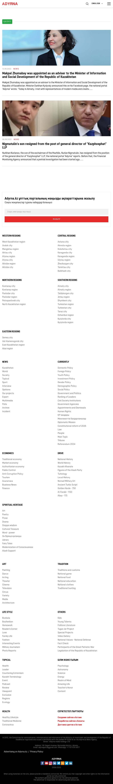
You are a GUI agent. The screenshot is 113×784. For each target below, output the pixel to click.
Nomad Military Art (66, 481)
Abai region (7, 349)
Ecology (6, 702)
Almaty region (64, 290)
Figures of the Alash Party (70, 470)
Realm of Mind (64, 680)
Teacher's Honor (65, 688)
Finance (6, 488)
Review (5, 688)
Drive (61, 453)
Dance (5, 574)
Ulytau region (64, 260)
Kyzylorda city (64, 319)
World (5, 372)
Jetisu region (64, 297)
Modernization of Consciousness (17, 547)
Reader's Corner (9, 629)
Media (5, 599)
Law (60, 430)
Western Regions (11, 236)
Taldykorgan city (65, 293)
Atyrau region (8, 256)
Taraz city (62, 312)
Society (5, 375)
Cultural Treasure (10, 529)
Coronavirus (8, 725)
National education (67, 581)
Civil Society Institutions (69, 401)
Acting (5, 577)
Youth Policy (64, 375)
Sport (4, 382)
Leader (5, 670)
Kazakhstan (7, 368)
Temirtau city (64, 267)
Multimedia (7, 401)
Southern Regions (67, 280)
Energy (61, 677)
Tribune (61, 441)
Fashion (6, 640)
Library (5, 540)
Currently (63, 362)
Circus (5, 592)
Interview (6, 386)
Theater (6, 581)
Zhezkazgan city (65, 264)
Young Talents (64, 622)
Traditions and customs (69, 570)
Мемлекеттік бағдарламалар (72, 419)
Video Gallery (64, 636)
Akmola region (64, 246)
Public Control (9, 470)
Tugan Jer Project (66, 629)
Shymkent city (64, 301)
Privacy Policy (36, 752)
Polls (4, 404)
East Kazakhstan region (13, 345)
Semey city (7, 338)
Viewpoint (7, 691)
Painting (6, 570)
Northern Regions (12, 280)
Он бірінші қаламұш (11, 536)
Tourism (6, 478)
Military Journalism (11, 647)
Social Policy (64, 390)
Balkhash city (64, 271)
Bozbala (6, 618)
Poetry (5, 515)
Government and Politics (69, 393)
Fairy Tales (7, 544)
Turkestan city (64, 308)
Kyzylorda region (65, 322)
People (61, 433)
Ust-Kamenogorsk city (12, 341)
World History (64, 463)
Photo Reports (9, 651)
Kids (60, 618)
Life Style (7, 612)
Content (62, 691)
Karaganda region (66, 256)
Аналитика (7, 481)
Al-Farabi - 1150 (65, 492)
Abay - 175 (62, 496)
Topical (5, 379)
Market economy (10, 463)
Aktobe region (9, 264)
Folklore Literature (66, 625)
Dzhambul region (66, 315)
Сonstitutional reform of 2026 (72, 426)
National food (64, 577)
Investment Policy (66, 379)
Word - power (8, 533)
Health (5, 666)
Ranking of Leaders (67, 397)
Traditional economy (12, 459)
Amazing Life (64, 684)
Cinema (5, 585)
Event (5, 680)
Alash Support (9, 551)
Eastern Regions (11, 332)
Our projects (8, 393)
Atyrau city (7, 260)
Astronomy (63, 670)
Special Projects (65, 633)
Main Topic (63, 437)
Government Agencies (68, 404)
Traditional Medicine (11, 721)
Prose (5, 518)
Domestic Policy (65, 368)
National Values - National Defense (74, 640)
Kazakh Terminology (11, 677)
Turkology (62, 474)
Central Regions (67, 236)
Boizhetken (7, 622)
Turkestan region (66, 304)
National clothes (66, 585)
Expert (5, 397)
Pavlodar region (9, 297)
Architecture (8, 603)
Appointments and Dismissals (72, 408)
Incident (6, 412)
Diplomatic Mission (66, 422)
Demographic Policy (67, 386)
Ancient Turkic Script (67, 485)
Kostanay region (10, 290)
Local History (64, 478)
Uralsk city (7, 246)
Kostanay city (8, 286)
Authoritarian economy (13, 467)
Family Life (7, 636)
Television (7, 588)
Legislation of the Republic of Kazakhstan (77, 651)
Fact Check (63, 643)
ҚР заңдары (63, 415)
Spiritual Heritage (12, 505)
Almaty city (63, 286)
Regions (6, 699)
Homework (7, 625)
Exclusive (6, 695)
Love (4, 633)
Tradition (63, 564)
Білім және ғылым (68, 660)
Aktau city (7, 253)
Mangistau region (10, 249)
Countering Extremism (12, 673)
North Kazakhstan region (14, 304)
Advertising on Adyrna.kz (15, 752)
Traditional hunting (67, 588)
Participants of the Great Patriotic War (76, 647)
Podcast (6, 684)
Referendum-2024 (66, 444)
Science (61, 673)
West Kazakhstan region (13, 242)
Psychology (63, 666)
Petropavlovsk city (11, 301)
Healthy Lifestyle (10, 717)
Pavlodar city (8, 293)
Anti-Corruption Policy (12, 474)
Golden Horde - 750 (67, 488)
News (5, 362)
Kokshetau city (65, 249)
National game (65, 574)
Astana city (63, 242)
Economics (8, 453)
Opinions (6, 390)
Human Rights (64, 412)
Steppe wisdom (9, 525)
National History (65, 459)
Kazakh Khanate (65, 467)
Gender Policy (64, 382)
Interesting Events (11, 643)
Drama (5, 522)
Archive (5, 408)
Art (3, 511)
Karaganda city (65, 253)
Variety (5, 596)
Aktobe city (7, 267)
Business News (9, 485)
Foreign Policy (64, 372)
